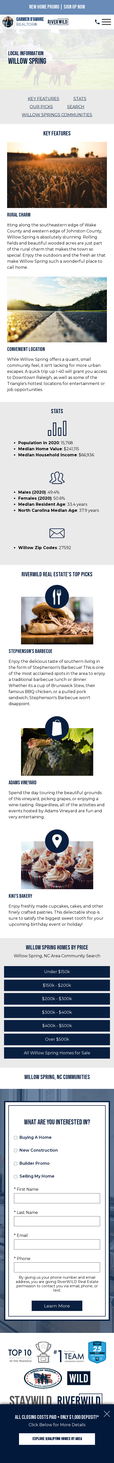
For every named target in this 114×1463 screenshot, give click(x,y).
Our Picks (41, 106)
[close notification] (107, 1411)
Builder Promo (32, 1163)
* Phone (22, 1258)
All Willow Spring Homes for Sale (57, 1053)
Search (75, 106)
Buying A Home (33, 1137)
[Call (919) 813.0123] (97, 22)
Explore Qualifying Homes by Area (57, 1439)
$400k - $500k (57, 1025)
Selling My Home (34, 1176)
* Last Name (26, 1212)
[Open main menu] (106, 22)
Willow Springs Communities (57, 114)
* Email (21, 1235)
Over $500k (57, 1039)
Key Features (43, 98)
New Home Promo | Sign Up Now (57, 7)
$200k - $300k (57, 998)
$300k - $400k (57, 1012)
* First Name (26, 1189)
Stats (79, 98)
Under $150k (57, 971)
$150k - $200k (57, 985)
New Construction (36, 1150)
